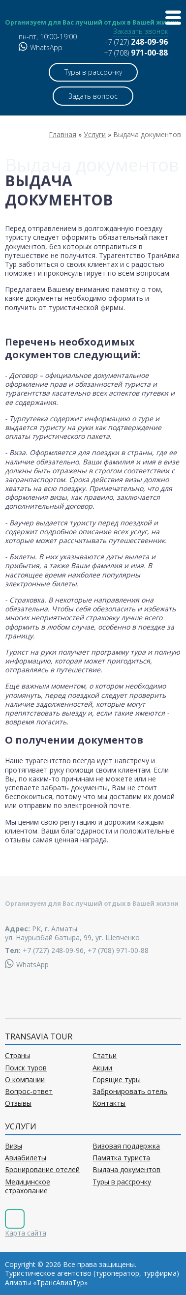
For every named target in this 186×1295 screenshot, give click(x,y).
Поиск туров (26, 1068)
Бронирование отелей (42, 1169)
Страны (17, 1055)
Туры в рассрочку (93, 72)
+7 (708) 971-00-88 (118, 950)
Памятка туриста (121, 1157)
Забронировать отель (130, 1091)
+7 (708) (136, 53)
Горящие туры (117, 1079)
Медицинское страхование (27, 1186)
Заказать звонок (140, 31)
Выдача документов (126, 1169)
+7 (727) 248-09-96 (53, 950)
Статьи (105, 1055)
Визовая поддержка (126, 1146)
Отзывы (18, 1103)
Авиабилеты (25, 1157)
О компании (25, 1079)
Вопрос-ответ (29, 1091)
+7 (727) (136, 42)
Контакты (109, 1103)
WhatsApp (40, 47)
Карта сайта (25, 1232)
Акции (102, 1068)
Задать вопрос (93, 96)
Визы (13, 1146)
